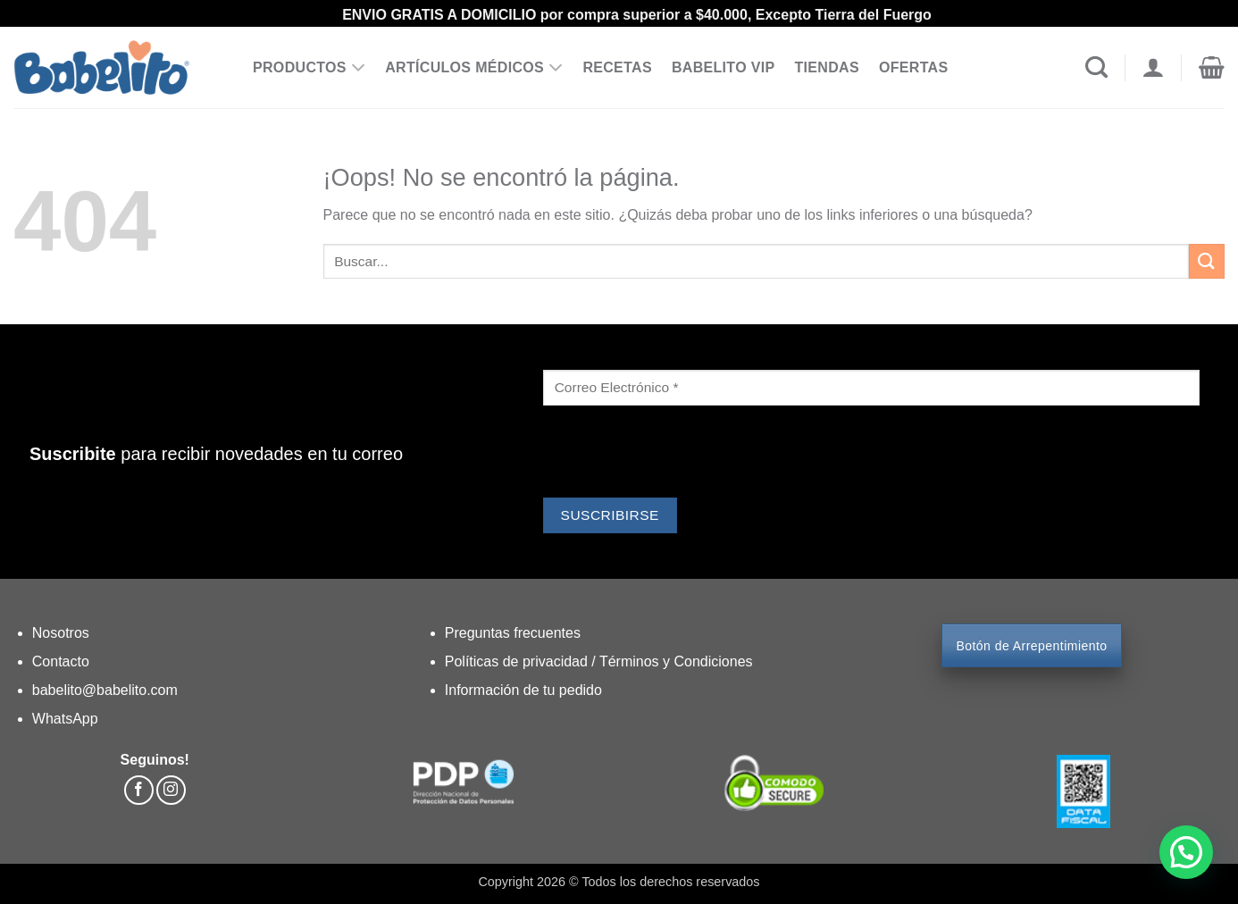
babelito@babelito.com (105, 690)
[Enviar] (1207, 261)
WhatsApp (65, 718)
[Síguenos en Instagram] (171, 790)
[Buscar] (1096, 68)
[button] (1212, 68)
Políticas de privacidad (518, 661)
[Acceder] (1153, 68)
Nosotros (60, 632)
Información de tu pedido (523, 690)
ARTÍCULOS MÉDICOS (474, 67)
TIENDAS (826, 67)
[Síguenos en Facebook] (139, 790)
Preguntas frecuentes (513, 632)
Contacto (60, 661)
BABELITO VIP (723, 67)
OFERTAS (914, 67)
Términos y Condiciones (676, 661)
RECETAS (617, 67)
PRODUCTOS (309, 67)
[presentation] (679, 454)
